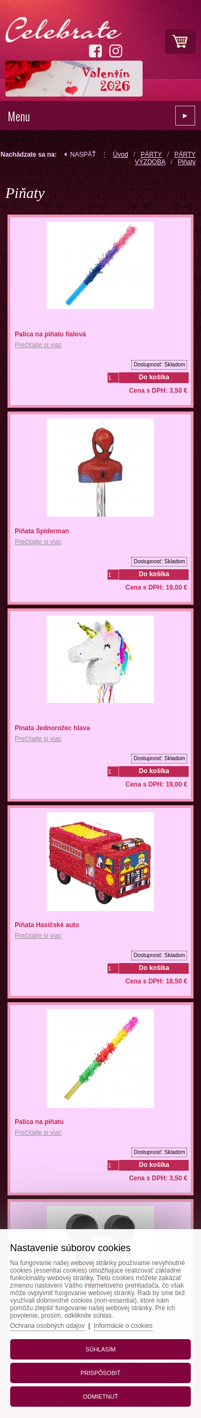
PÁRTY (151, 154)
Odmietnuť (100, 1396)
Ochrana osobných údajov (47, 1325)
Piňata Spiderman (42, 531)
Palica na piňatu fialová (50, 334)
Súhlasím (100, 1349)
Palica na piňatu (39, 1122)
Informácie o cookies (123, 1325)
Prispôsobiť (100, 1373)
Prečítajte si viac (38, 345)
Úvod (120, 154)
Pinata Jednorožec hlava (52, 728)
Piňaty (187, 162)
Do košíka (154, 377)
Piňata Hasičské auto (47, 925)
